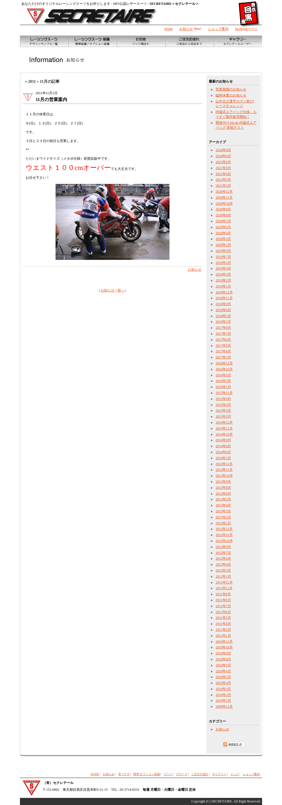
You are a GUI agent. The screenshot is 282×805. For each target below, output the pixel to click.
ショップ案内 (218, 29)
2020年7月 (223, 221)
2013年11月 (224, 470)
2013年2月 (223, 517)
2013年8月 (223, 488)
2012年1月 (223, 576)
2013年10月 (224, 476)
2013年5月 (223, 499)
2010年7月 (223, 665)
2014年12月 (224, 422)
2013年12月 (224, 464)
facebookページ (246, 29)
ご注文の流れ (199, 774)
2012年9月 (223, 547)
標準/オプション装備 (146, 774)
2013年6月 (223, 494)
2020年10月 (224, 204)
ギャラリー (219, 774)
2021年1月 (223, 186)
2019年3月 (223, 274)
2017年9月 (223, 328)
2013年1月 (223, 523)
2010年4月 (223, 683)
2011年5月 (223, 618)
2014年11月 (224, 428)
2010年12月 (224, 642)
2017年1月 (223, 357)
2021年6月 (223, 174)
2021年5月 (223, 180)
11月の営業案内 (51, 99)
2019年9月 (223, 251)
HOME (95, 774)
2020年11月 (224, 198)
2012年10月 (224, 541)
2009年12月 (224, 707)
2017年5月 (223, 346)
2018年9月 (223, 304)
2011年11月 (224, 588)
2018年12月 (224, 292)
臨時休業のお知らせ (231, 95)
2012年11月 (224, 535)
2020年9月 (223, 209)
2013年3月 (223, 511)
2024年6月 (223, 156)
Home (168, 29)
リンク (234, 774)
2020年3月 (223, 239)
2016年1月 (223, 387)
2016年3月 (223, 381)
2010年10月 (224, 647)
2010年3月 (223, 689)
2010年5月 (223, 677)
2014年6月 (223, 452)
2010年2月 (223, 695)
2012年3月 (223, 570)
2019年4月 (223, 268)
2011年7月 (223, 606)
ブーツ (168, 774)
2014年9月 (223, 440)
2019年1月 (223, 286)
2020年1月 (223, 245)
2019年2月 (223, 280)
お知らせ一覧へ (112, 290)
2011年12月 (224, 582)
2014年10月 (224, 434)
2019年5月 (223, 263)
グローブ (181, 774)
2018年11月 (224, 298)
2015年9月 (223, 399)
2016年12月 (224, 363)
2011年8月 (223, 600)
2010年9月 (223, 653)
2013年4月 (223, 505)
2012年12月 (224, 529)
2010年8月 (223, 659)
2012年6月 (223, 558)
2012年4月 (223, 564)
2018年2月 (223, 322)
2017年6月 (223, 340)
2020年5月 (223, 227)
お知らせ (186, 29)
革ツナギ (124, 774)
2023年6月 (223, 162)
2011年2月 (223, 630)
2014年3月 (223, 458)
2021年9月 (223, 168)
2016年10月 (224, 369)
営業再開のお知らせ (231, 89)
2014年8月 (223, 446)
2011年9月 (223, 594)
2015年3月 (223, 416)
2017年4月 (223, 351)
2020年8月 (223, 215)
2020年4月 (223, 233)
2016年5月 (223, 375)
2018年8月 (223, 310)
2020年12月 (224, 192)
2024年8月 (223, 150)
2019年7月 (223, 257)
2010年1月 (223, 701)
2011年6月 (223, 612)
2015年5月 (223, 410)
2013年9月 (223, 482)
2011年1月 (223, 636)
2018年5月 (223, 316)
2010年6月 (223, 671)
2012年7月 (223, 553)
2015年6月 (223, 405)
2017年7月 (223, 334)
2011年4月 (223, 624)
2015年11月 (224, 393)
